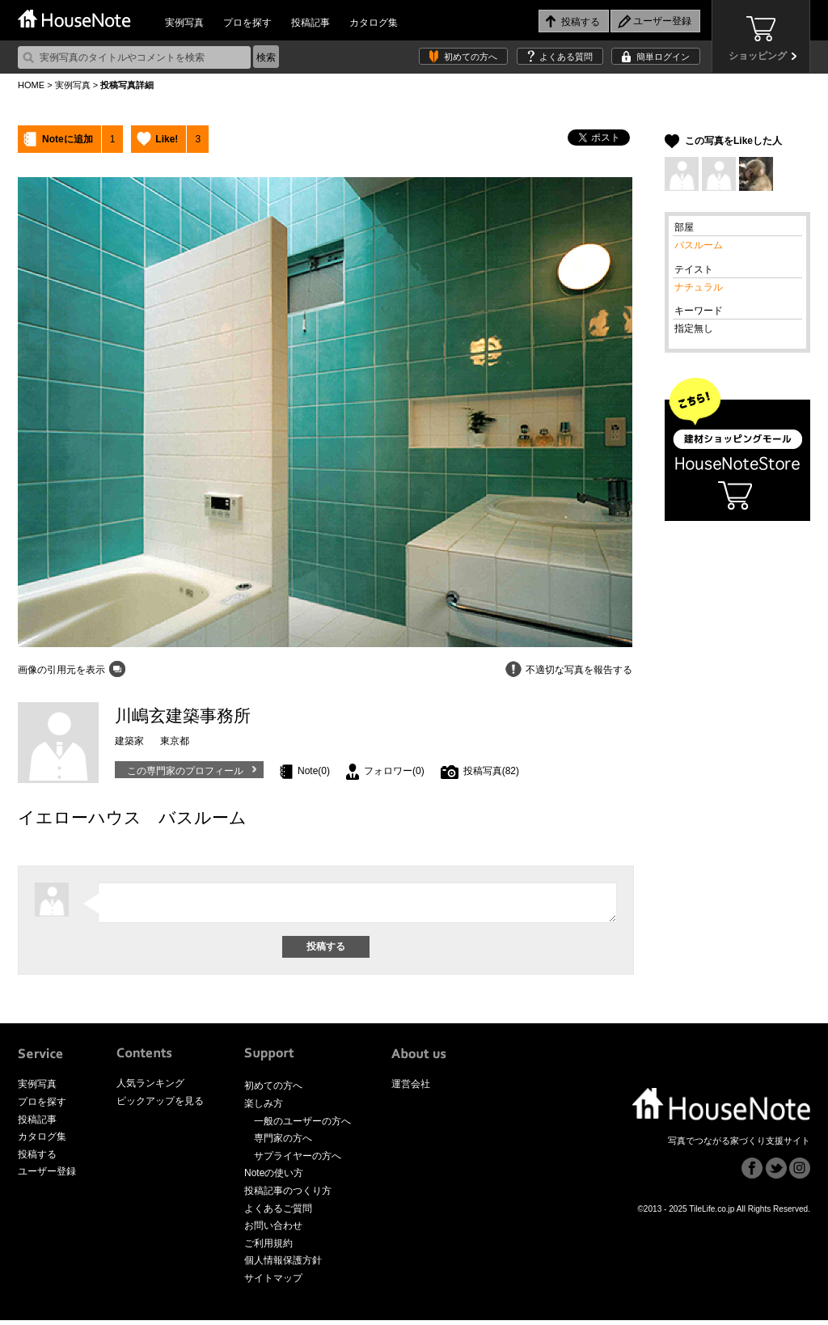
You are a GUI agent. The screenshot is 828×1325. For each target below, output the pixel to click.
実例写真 (184, 22)
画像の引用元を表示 (61, 669)
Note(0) (314, 771)
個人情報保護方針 (283, 1265)
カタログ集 (373, 22)
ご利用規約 (268, 1248)
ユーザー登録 (47, 1176)
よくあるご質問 (278, 1213)
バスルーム (698, 245)
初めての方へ (470, 56)
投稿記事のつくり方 (288, 1195)
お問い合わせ (273, 1230)
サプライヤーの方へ (297, 1160)
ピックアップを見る (160, 1105)
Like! (166, 139)
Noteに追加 (67, 139)
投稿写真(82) (491, 771)
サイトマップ (273, 1283)
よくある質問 (566, 56)
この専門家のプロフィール (185, 771)
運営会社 (410, 1088)
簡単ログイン (663, 56)
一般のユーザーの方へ (302, 1126)
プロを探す (247, 22)
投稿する (37, 1159)
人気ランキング (150, 1088)
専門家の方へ (283, 1143)
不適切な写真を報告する (579, 669)
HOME (31, 85)
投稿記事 (310, 22)
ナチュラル (698, 287)
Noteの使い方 (273, 1177)
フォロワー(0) (394, 771)
